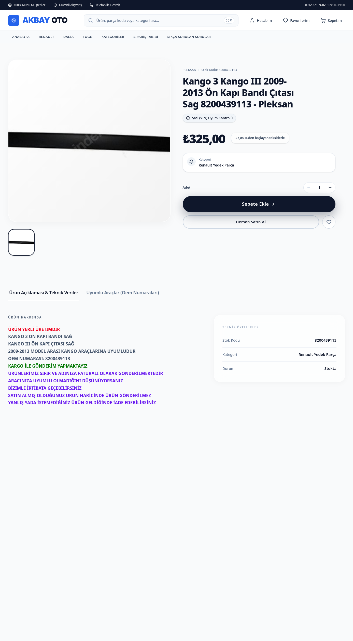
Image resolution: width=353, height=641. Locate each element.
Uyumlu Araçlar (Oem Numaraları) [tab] (122, 292)
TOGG (87, 37)
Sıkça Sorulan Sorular (189, 37)
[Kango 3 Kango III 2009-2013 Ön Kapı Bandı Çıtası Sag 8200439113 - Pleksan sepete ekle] (259, 204)
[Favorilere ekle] (328, 222)
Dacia (68, 37)
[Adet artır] (330, 188)
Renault (46, 37)
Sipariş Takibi (145, 37)
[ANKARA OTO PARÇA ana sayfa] (42, 20)
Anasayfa (21, 37)
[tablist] (176, 295)
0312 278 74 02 (325, 5)
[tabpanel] (176, 368)
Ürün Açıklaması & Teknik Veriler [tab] (43, 292)
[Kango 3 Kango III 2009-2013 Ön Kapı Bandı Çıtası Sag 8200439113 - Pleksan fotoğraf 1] (21, 242)
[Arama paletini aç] (161, 20)
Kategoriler (113, 37)
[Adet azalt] (309, 188)
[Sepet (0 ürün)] (331, 20)
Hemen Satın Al (251, 221)
